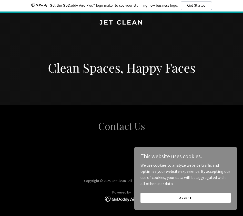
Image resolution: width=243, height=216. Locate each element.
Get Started (196, 5)
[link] (121, 23)
